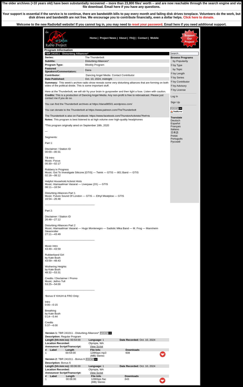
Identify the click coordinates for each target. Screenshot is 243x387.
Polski (174, 135)
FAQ (132, 37)
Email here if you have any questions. (132, 6)
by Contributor (181, 81)
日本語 (174, 132)
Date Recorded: (130, 339)
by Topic (177, 69)
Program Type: (54, 64)
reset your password (147, 24)
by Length (179, 73)
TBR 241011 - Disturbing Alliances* (67, 53)
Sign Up (175, 102)
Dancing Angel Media (98, 75)
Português (177, 138)
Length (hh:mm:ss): (57, 339)
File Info (95, 349)
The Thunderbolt (94, 57)
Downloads (132, 349)
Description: (53, 336)
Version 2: (51, 359)
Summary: (52, 82)
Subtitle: (50, 61)
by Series (178, 77)
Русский (175, 141)
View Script (96, 346)
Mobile (154, 37)
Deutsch (175, 120)
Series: (49, 57)
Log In (174, 96)
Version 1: (51, 333)
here (176, 24)
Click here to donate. (198, 17)
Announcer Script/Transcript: (63, 346)
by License (179, 89)
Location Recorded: (57, 343)
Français (176, 126)
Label (53, 349)
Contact (142, 37)
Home (93, 37)
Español (175, 123)
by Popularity (180, 61)
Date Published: (55, 78)
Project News (108, 37)
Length (70, 349)
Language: (95, 339)
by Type (177, 65)
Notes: (49, 119)
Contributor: (52, 75)
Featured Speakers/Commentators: (61, 70)
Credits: (50, 95)
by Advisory (180, 85)
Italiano (175, 129)
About (123, 37)
